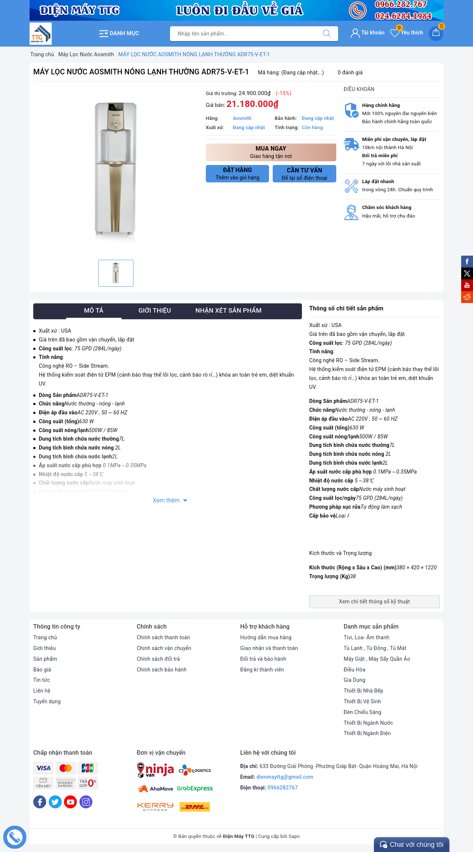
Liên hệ (41, 691)
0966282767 (283, 788)
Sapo (294, 836)
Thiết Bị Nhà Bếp (363, 691)
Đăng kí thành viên (262, 670)
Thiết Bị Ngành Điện (367, 733)
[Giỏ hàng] (436, 33)
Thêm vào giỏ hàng (238, 173)
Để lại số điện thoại (304, 174)
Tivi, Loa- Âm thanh (366, 637)
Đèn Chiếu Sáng (362, 712)
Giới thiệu (44, 648)
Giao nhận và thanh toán (269, 648)
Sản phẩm (45, 659)
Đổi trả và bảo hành (263, 659)
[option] (115, 171)
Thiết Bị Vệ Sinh (362, 701)
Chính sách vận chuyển (164, 648)
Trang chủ (45, 637)
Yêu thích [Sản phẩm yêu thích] (406, 33)
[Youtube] (70, 801)
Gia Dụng (354, 680)
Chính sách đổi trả (158, 659)
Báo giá (42, 670)
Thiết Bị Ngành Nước (368, 723)
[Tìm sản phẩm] (243, 33)
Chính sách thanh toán (163, 637)
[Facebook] (39, 801)
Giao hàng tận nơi (271, 152)
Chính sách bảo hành (162, 670)
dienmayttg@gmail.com (284, 777)
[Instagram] (85, 801)
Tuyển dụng (47, 701)
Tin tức (41, 680)
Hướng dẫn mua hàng (266, 637)
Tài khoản (367, 33)
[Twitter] (55, 801)
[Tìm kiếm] (326, 33)
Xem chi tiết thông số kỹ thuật (374, 602)
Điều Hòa (354, 670)
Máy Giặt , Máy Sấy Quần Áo (377, 659)
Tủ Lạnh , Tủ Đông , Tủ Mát (375, 648)
